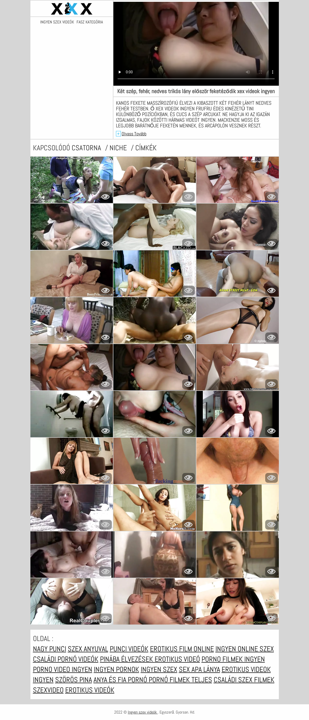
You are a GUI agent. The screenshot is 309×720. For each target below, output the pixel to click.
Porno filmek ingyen (233, 659)
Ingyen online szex (244, 648)
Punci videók (129, 648)
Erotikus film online (182, 648)
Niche (119, 147)
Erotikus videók (89, 690)
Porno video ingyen (62, 669)
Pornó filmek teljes (180, 679)
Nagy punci (49, 648)
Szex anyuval (88, 648)
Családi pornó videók (65, 659)
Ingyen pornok (116, 669)
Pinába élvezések (127, 659)
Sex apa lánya (199, 669)
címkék (146, 147)
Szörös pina (73, 679)
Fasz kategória (90, 22)
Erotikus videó (177, 659)
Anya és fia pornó (121, 679)
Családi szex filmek (244, 679)
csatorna (87, 147)
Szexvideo (48, 690)
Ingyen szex (159, 669)
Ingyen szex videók (57, 22)
